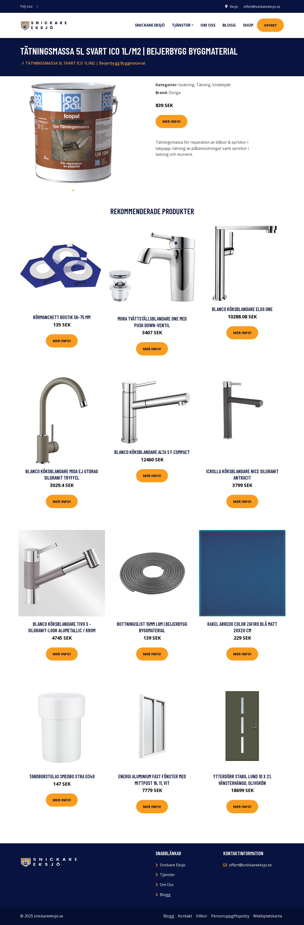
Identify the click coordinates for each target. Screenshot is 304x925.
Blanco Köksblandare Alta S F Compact (152, 452)
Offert (270, 25)
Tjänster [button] (181, 25)
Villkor (201, 916)
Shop (248, 25)
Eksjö (233, 6)
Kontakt (185, 916)
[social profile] (37, 6)
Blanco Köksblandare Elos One (242, 309)
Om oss (207, 25)
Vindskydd (221, 84)
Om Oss (167, 884)
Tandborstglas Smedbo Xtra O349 (62, 776)
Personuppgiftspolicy (230, 916)
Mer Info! (171, 121)
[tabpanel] (73, 133)
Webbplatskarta (267, 916)
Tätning (203, 84)
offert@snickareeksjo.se (261, 6)
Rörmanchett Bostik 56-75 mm (61, 317)
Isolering (186, 84)
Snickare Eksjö (150, 25)
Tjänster (167, 874)
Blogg (229, 25)
